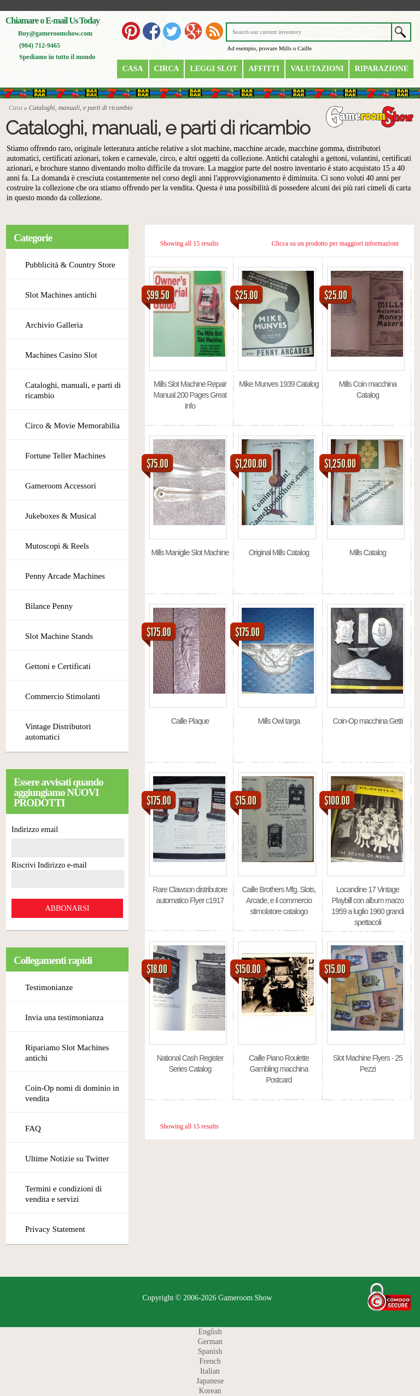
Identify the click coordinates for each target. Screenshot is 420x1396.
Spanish (210, 1351)
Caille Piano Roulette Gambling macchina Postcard (279, 1069)
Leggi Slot (213, 69)
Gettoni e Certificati (58, 666)
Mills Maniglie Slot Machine (190, 552)
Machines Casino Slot (61, 355)
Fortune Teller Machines (65, 455)
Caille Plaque (190, 721)
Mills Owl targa (279, 721)
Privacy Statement (55, 1229)
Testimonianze (49, 987)
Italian (210, 1371)
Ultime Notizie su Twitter (67, 1158)
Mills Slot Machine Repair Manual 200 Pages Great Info (190, 395)
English (210, 1332)
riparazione (381, 69)
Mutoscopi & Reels (57, 546)
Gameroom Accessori (60, 485)
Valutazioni (317, 69)
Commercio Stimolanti (62, 696)
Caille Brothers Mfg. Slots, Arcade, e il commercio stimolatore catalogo (279, 900)
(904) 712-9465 (39, 45)
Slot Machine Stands (59, 636)
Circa (166, 69)
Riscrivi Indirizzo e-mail (49, 865)
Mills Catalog (367, 552)
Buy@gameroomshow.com (55, 33)
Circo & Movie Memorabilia (72, 425)
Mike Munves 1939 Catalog (279, 384)
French (210, 1361)
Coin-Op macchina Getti (367, 721)
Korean (210, 1391)
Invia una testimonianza (64, 1017)
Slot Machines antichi (61, 294)
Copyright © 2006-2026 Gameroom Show (207, 1298)
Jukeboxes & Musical (60, 515)
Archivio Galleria (54, 325)
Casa (132, 69)
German (209, 1341)
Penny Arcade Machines (65, 576)
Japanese (210, 1381)
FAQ (33, 1128)
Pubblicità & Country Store (70, 264)
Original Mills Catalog (279, 552)
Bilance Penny (49, 606)
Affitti (263, 69)
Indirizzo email (34, 829)
